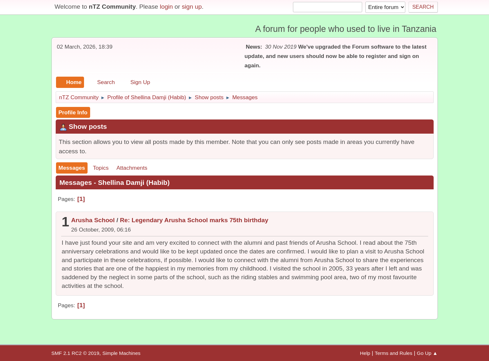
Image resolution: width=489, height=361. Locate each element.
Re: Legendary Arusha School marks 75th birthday (194, 220)
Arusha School (93, 220)
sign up (192, 6)
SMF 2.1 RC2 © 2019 (75, 353)
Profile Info (73, 112)
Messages (72, 168)
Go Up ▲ (427, 353)
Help (365, 353)
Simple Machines (121, 353)
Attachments (132, 168)
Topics (100, 168)
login (166, 6)
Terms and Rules (393, 353)
